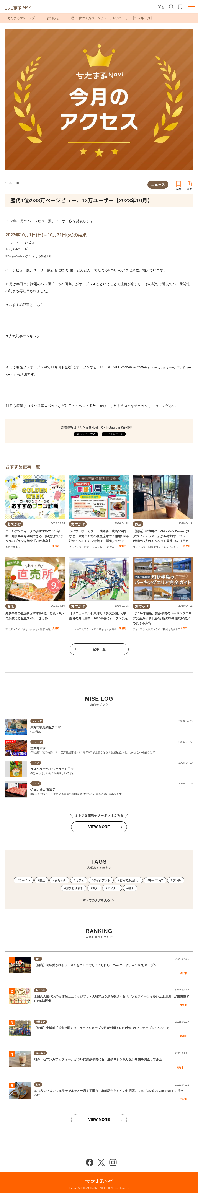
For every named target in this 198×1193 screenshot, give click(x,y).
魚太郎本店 (38, 748)
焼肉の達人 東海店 (42, 789)
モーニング (156, 880)
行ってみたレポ (129, 880)
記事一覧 (99, 649)
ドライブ (158, 547)
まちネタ (94, 547)
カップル (168, 547)
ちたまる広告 (107, 547)
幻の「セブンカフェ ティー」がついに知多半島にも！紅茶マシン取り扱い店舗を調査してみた (98, 1059)
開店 (150, 547)
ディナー (113, 888)
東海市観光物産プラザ (45, 727)
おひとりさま (74, 888)
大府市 (55, 628)
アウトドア (90, 629)
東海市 (55, 546)
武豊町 (186, 546)
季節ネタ (15, 547)
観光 (165, 629)
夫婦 (48, 629)
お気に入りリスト (180, 7)
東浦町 (122, 628)
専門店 (9, 629)
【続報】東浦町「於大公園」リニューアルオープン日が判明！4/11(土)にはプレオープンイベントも (102, 1028)
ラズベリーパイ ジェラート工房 (52, 769)
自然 (7, 547)
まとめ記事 (39, 629)
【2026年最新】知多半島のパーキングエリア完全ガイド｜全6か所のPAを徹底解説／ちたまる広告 (162, 618)
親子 (117, 547)
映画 (86, 547)
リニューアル (76, 629)
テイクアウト (140, 629)
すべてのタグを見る (99, 900)
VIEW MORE (99, 827)
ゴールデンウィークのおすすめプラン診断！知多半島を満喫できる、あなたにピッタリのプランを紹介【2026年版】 (34, 536)
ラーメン (24, 880)
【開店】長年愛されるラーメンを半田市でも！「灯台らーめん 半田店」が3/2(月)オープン (95, 965)
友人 (175, 547)
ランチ (72, 547)
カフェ (80, 547)
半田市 (183, 973)
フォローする (115, 433)
